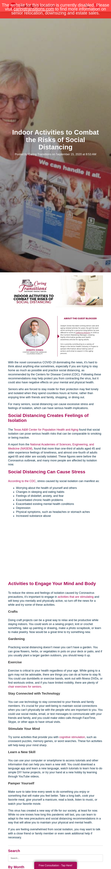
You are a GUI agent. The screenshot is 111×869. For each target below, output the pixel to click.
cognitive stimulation (72, 737)
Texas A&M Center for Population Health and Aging (46, 429)
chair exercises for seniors (24, 686)
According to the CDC (22, 481)
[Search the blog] (55, 858)
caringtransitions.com (34, 9)
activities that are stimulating (76, 596)
